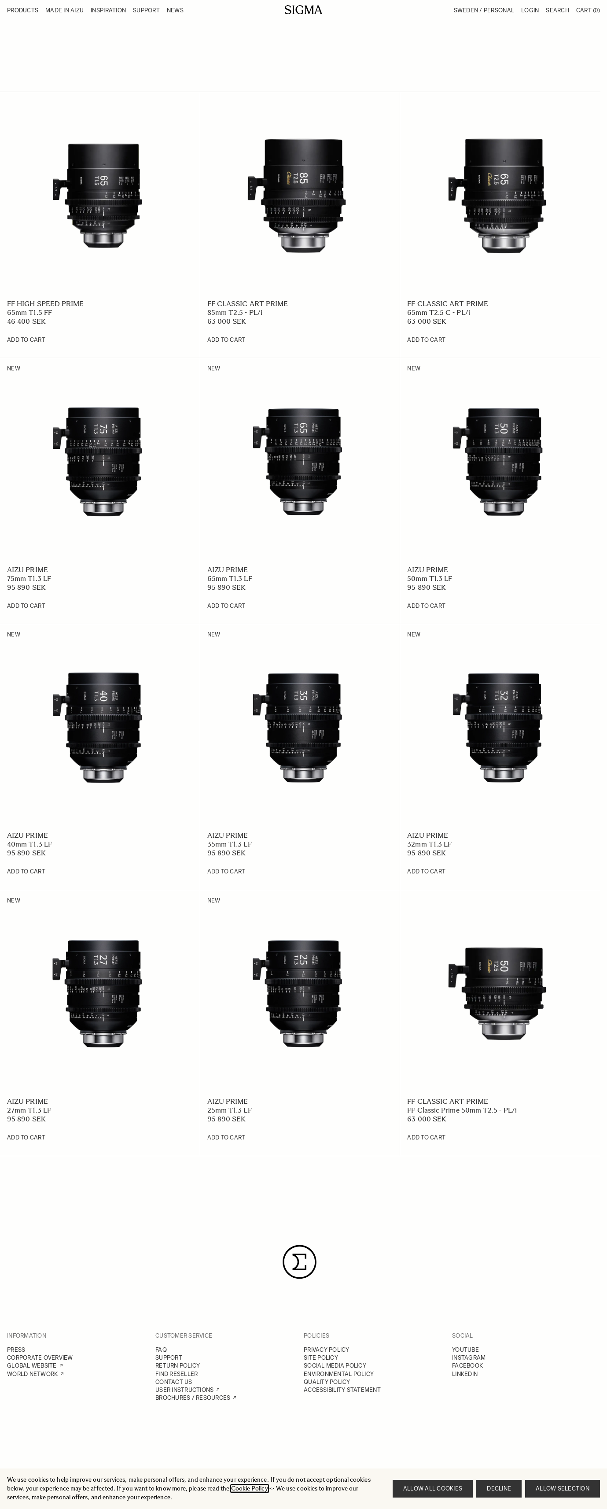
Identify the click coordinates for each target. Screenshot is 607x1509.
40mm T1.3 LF (29, 844)
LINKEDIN (465, 1374)
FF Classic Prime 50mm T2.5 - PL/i (462, 1110)
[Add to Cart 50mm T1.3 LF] (426, 606)
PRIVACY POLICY (326, 1349)
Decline (499, 1488)
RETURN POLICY (177, 1365)
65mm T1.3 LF (229, 578)
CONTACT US (173, 1382)
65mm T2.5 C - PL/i (438, 312)
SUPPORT (168, 1357)
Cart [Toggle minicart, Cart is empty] (588, 10)
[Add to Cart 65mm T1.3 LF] (226, 606)
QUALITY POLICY (327, 1382)
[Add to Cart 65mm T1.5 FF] (26, 340)
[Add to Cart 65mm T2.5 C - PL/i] (426, 340)
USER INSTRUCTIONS (184, 1390)
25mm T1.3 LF (229, 1110)
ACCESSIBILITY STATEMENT (342, 1390)
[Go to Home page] (303, 9)
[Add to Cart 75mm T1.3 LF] (26, 606)
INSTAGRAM (469, 1357)
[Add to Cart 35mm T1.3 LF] (226, 871)
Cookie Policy (249, 1488)
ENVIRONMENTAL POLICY (339, 1374)
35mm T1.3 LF (229, 844)
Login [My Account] (530, 10)
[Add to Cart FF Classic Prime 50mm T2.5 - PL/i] (426, 1137)
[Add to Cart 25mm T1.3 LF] (226, 1137)
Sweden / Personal (484, 10)
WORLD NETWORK (32, 1374)
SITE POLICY (321, 1357)
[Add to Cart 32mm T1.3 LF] (426, 871)
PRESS (16, 1349)
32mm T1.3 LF (429, 844)
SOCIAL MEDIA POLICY (335, 1365)
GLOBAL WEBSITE (32, 1365)
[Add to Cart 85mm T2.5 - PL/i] (226, 340)
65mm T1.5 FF (29, 312)
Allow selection (562, 1488)
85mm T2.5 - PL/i (234, 312)
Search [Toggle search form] (557, 10)
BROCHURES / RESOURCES (192, 1397)
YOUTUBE (465, 1349)
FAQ (161, 1349)
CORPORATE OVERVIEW (40, 1357)
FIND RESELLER (176, 1374)
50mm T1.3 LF (429, 578)
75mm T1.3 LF (29, 578)
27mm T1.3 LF (29, 1110)
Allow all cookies (432, 1488)
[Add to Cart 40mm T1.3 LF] (26, 871)
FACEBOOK (467, 1365)
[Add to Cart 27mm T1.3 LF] (26, 1137)
